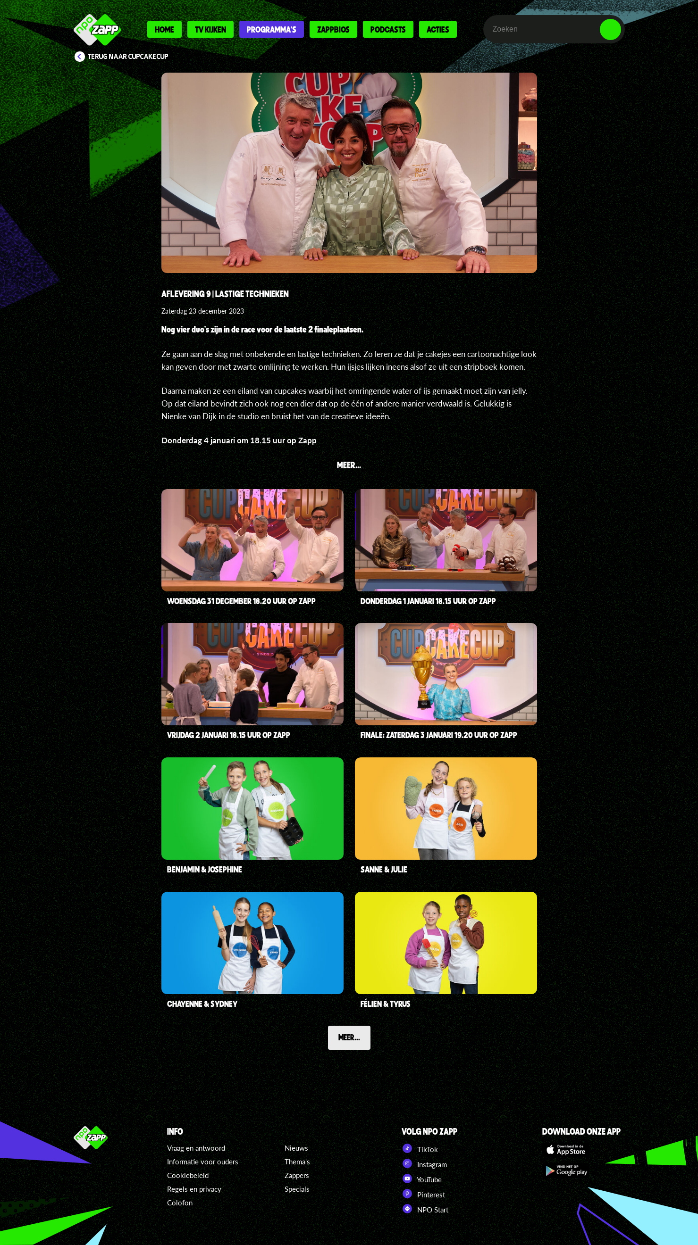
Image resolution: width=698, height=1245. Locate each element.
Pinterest (423, 1193)
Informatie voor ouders (202, 1161)
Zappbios (333, 29)
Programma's (271, 29)
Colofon (180, 1202)
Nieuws (296, 1148)
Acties (438, 29)
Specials (297, 1189)
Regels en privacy (194, 1189)
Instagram (424, 1163)
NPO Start (425, 1208)
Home (164, 29)
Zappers (297, 1175)
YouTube (422, 1178)
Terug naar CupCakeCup (128, 56)
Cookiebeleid (188, 1175)
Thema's (297, 1161)
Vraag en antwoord (196, 1148)
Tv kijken (210, 29)
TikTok (420, 1148)
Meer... (349, 1037)
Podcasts (388, 29)
